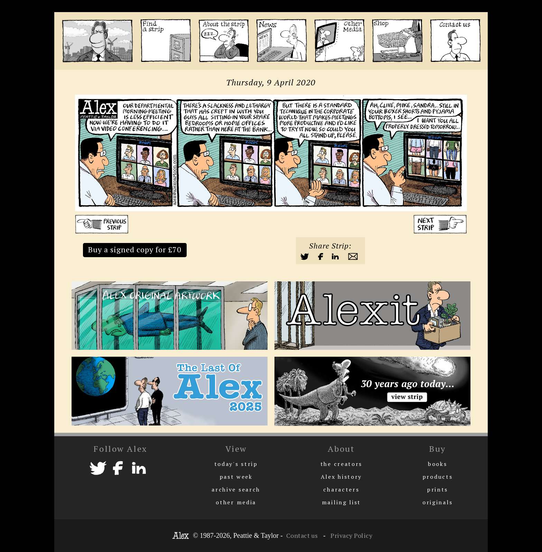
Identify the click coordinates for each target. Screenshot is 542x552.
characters (341, 489)
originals (437, 502)
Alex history (341, 476)
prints (437, 489)
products (437, 476)
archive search (236, 489)
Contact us (302, 535)
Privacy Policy (351, 535)
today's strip (236, 464)
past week (236, 476)
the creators (341, 464)
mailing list (341, 502)
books (437, 464)
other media (236, 502)
